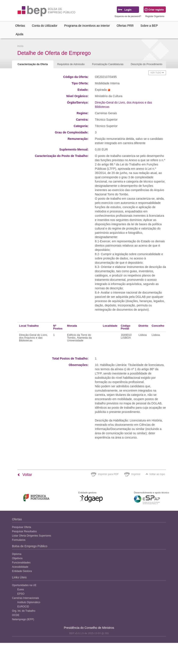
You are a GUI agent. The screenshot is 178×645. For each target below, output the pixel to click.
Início (20, 46)
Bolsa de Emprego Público (29, 546)
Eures (20, 589)
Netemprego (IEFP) (23, 619)
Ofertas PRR (125, 25)
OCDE (15, 615)
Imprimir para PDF (108, 474)
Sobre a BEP (149, 25)
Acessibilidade (20, 566)
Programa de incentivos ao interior (87, 25)
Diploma (16, 554)
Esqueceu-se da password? (128, 16)
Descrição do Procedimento (146, 64)
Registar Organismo (154, 16)
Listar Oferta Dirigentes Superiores (31, 535)
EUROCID (23, 606)
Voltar (24, 474)
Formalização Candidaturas (107, 64)
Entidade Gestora (22, 571)
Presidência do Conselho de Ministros (89, 627)
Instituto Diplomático (28, 602)
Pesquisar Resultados (24, 531)
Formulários (18, 539)
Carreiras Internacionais (25, 598)
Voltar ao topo (155, 474)
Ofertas (20, 25)
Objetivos (17, 558)
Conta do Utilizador (44, 25)
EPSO (20, 593)
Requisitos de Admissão (71, 64)
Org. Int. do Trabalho (23, 610)
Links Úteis (19, 577)
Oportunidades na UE (24, 585)
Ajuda (19, 34)
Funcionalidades (21, 562)
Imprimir (136, 474)
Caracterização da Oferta (33, 64)
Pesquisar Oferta (21, 527)
